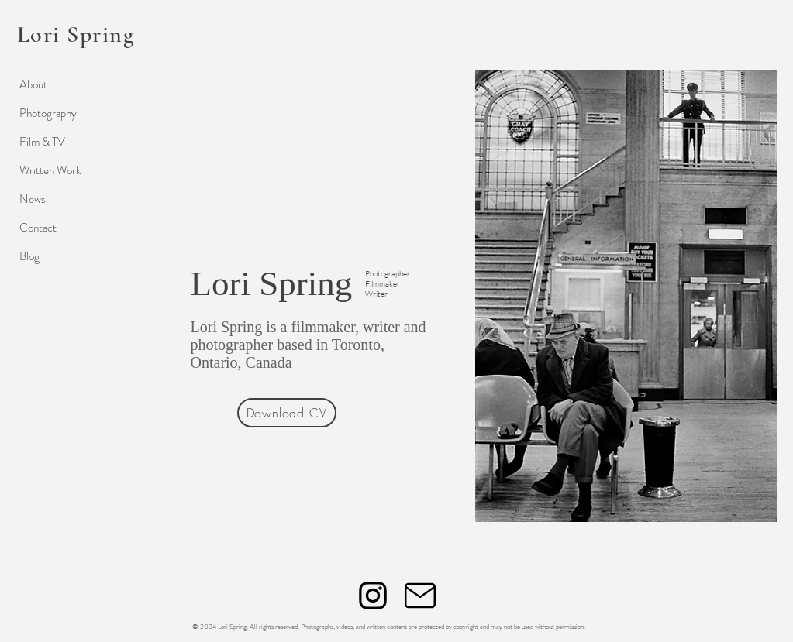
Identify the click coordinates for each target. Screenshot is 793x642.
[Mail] (420, 595)
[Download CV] (286, 412)
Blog (29, 256)
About (33, 84)
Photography (48, 113)
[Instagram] (372, 595)
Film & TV (42, 141)
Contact (38, 227)
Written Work (50, 170)
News (32, 199)
